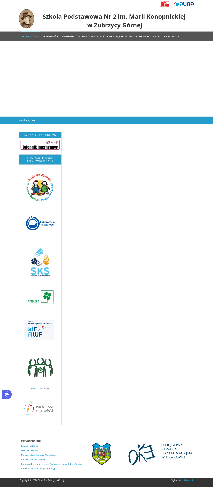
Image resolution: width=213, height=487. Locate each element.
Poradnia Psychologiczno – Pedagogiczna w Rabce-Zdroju (51, 464)
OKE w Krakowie (29, 450)
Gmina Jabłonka (29, 445)
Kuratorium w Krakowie (33, 459)
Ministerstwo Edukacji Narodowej (38, 455)
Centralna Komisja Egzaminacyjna (39, 468)
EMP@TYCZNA (37, 388)
